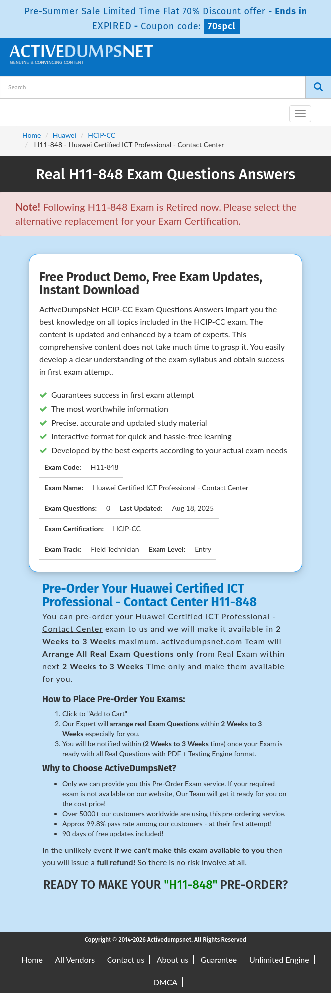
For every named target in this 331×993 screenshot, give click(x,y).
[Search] (318, 87)
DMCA (165, 982)
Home (31, 135)
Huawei (64, 135)
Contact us (125, 959)
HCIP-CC (101, 135)
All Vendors (75, 959)
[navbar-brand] (19, 109)
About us (172, 959)
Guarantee (219, 959)
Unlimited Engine (279, 959)
